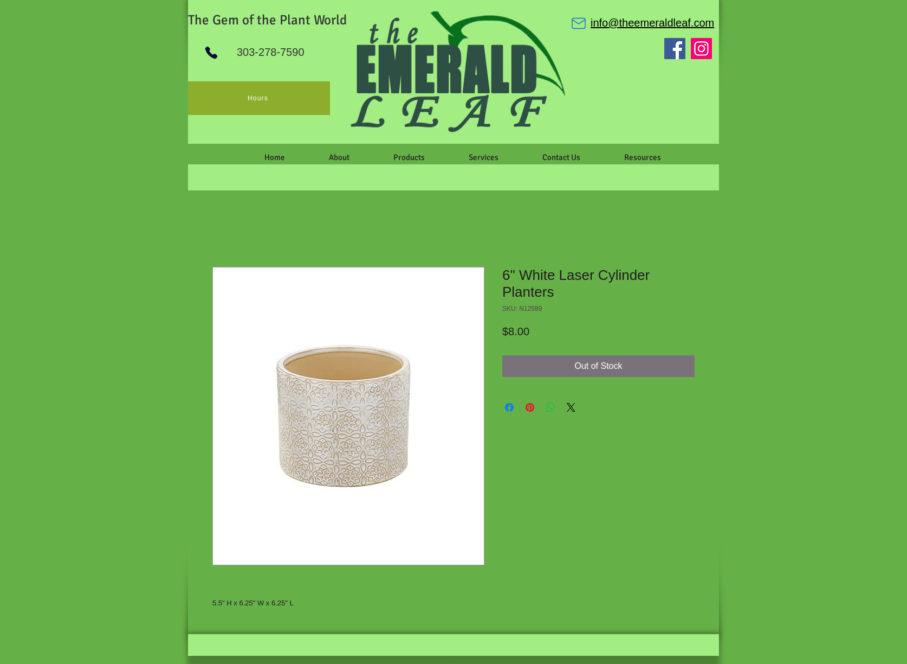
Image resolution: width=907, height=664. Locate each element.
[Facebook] (674, 48)
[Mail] (578, 23)
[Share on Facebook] (509, 407)
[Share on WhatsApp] (550, 407)
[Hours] (259, 98)
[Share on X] (571, 407)
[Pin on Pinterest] (529, 407)
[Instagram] (701, 48)
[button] (339, 157)
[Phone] (211, 52)
